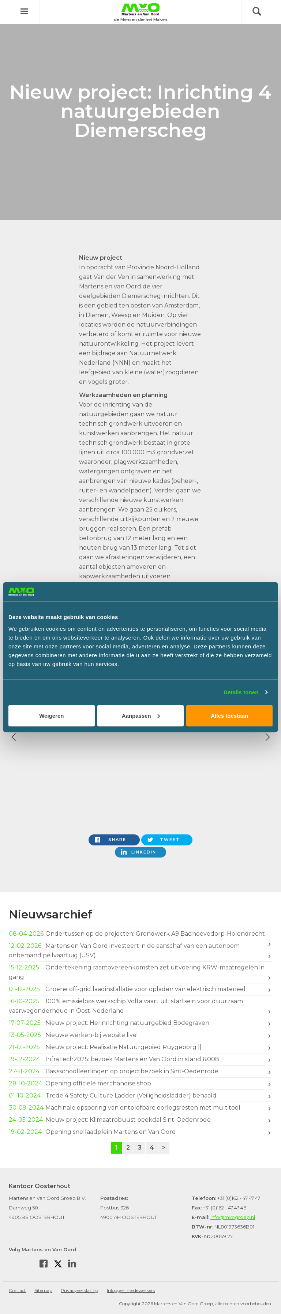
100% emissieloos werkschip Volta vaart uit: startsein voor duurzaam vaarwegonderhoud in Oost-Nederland (140, 1006)
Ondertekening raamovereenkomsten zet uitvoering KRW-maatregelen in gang (140, 972)
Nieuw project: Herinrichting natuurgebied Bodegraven (140, 1023)
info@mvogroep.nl (232, 1217)
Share (117, 839)
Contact (17, 1290)
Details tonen (241, 692)
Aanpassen (141, 715)
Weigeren (51, 715)
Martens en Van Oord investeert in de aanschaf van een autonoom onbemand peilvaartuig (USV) (140, 950)
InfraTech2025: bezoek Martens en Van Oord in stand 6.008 (140, 1059)
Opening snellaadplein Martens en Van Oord (140, 1132)
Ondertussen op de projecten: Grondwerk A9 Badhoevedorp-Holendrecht (140, 934)
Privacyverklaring (79, 1290)
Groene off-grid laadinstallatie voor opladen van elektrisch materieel (140, 989)
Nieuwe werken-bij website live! (140, 1035)
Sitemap (43, 1290)
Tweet (170, 839)
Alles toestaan (229, 715)
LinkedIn (143, 852)
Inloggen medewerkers (131, 1290)
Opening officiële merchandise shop (140, 1083)
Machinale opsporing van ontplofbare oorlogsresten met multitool (140, 1108)
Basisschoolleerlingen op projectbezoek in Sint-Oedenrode (140, 1071)
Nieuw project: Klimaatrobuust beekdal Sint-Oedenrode (140, 1120)
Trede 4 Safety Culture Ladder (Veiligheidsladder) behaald (140, 1095)
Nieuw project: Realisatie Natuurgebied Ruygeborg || (140, 1047)
